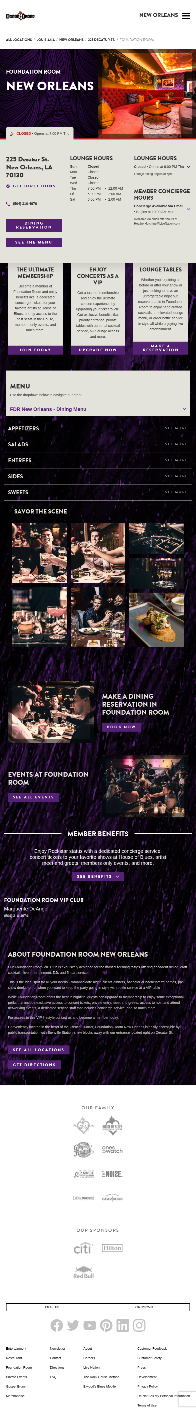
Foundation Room (19, 1367)
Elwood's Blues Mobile (100, 1386)
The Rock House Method (102, 1377)
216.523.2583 (144, 1307)
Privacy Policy (148, 1386)
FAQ (53, 1377)
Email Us (52, 1307)
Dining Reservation (34, 225)
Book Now (121, 727)
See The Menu (33, 242)
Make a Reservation (161, 348)
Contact (55, 1358)
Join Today (35, 350)
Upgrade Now (98, 350)
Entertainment (16, 1348)
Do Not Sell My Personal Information (164, 1396)
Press (142, 1367)
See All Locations (38, 1050)
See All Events (33, 797)
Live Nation (92, 1367)
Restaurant (14, 1358)
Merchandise (15, 1396)
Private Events (16, 1377)
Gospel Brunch (17, 1386)
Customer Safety (150, 1358)
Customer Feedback (152, 1348)
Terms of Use (147, 1405)
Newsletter (57, 1348)
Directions (57, 1367)
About (88, 1348)
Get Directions (34, 186)
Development (147, 1377)
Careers (89, 1358)
